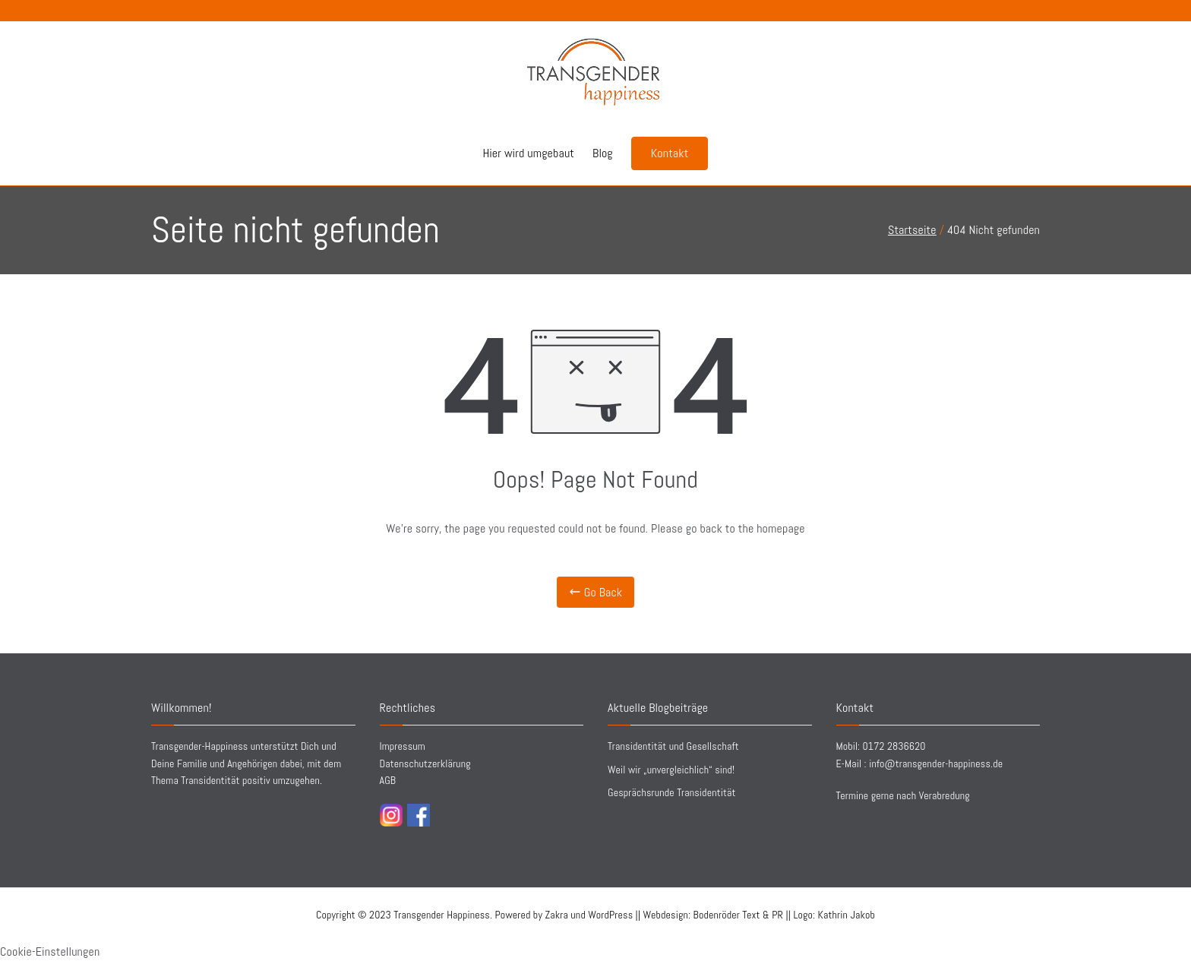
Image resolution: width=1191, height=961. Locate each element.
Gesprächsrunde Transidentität (671, 792)
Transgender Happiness (441, 914)
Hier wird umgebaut (528, 153)
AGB (388, 780)
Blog (602, 153)
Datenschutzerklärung (425, 763)
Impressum (402, 746)
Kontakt (670, 153)
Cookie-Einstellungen (50, 951)
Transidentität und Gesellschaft (673, 746)
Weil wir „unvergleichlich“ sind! (671, 769)
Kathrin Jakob (846, 914)
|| (742, 914)
